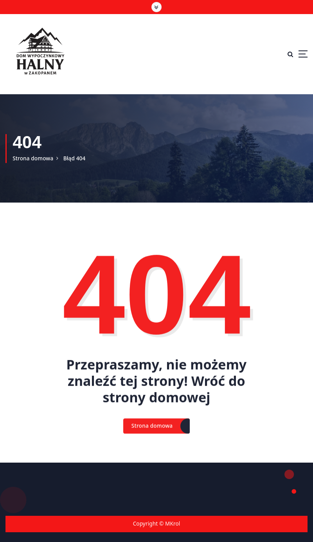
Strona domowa (33, 158)
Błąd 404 (74, 158)
